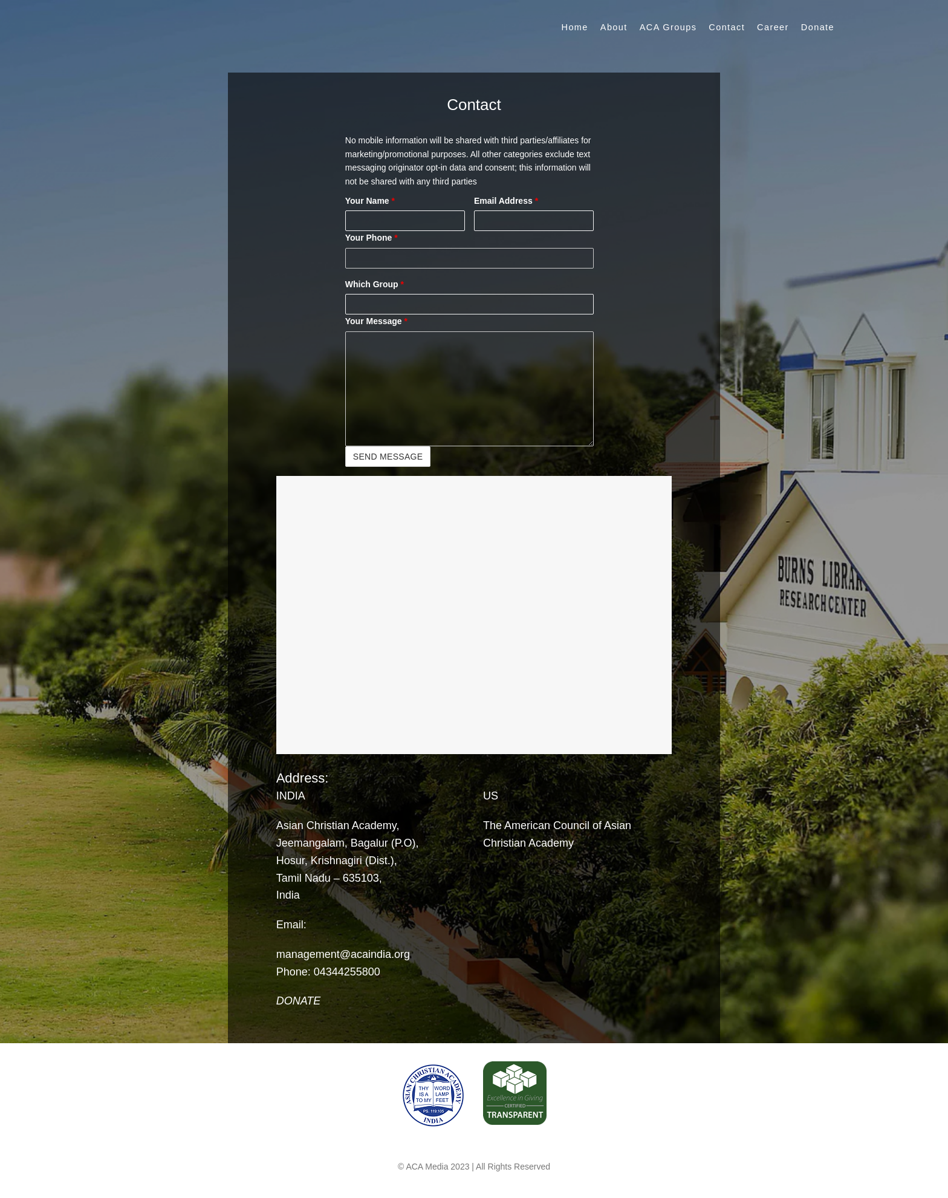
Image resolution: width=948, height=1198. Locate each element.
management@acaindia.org (343, 954)
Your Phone (371, 238)
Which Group (374, 284)
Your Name (370, 201)
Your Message (376, 321)
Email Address (506, 201)
